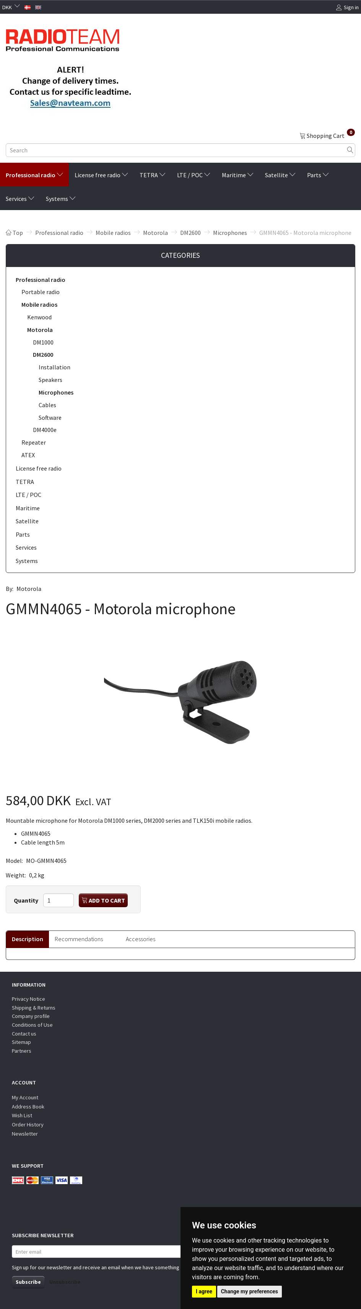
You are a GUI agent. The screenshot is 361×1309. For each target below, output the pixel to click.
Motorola (28, 588)
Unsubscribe (65, 1281)
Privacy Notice (28, 998)
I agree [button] (204, 1291)
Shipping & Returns (33, 1007)
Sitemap (21, 1042)
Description (27, 939)
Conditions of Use (32, 1024)
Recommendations (79, 939)
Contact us (24, 1033)
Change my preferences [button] (249, 1291)
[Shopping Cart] (327, 135)
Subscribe (28, 1281)
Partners (21, 1050)
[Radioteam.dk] (62, 38)
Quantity (26, 900)
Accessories (140, 939)
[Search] (350, 150)
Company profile (31, 1016)
